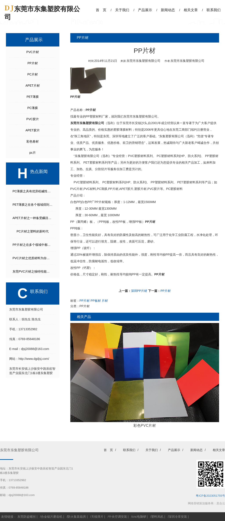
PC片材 (32, 74)
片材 (105, 300)
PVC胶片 (32, 119)
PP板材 (96, 300)
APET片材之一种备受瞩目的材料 (34, 218)
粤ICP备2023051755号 (210, 495)
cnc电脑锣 (139, 516)
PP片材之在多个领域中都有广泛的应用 (34, 244)
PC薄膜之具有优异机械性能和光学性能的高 (34, 191)
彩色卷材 (32, 141)
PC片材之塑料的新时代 (33, 231)
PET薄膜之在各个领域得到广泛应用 (34, 204)
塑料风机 (157, 516)
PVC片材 (32, 52)
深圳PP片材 (139, 291)
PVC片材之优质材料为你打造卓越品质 (34, 258)
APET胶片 (32, 130)
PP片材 (32, 63)
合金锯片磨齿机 (51, 516)
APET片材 (32, 85)
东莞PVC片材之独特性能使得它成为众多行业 (34, 271)
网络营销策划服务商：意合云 (206, 503)
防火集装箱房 (76, 516)
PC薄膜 (32, 108)
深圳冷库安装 (178, 516)
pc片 (32, 152)
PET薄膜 (33, 96)
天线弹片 (97, 516)
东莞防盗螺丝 (26, 516)
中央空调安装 (118, 516)
